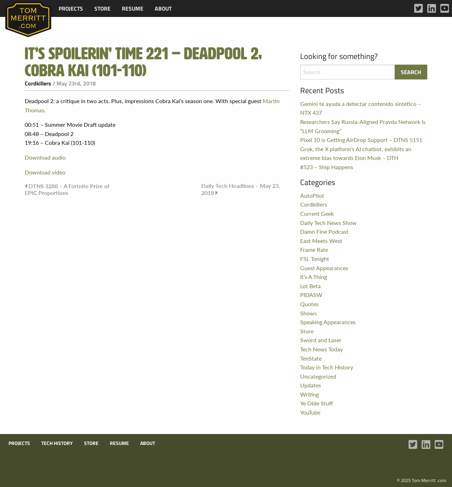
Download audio (45, 157)
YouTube (310, 412)
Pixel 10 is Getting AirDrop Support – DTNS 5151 (361, 140)
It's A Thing (313, 277)
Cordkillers (38, 83)
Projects (71, 8)
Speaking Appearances (328, 322)
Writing (309, 394)
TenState (311, 358)
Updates (310, 385)
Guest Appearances (324, 268)
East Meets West (321, 241)
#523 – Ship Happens (326, 167)
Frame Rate (314, 249)
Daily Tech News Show (328, 223)
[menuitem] (71, 8)
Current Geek (317, 213)
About (163, 8)
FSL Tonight (314, 259)
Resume (132, 8)
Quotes (309, 304)
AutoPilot (312, 195)
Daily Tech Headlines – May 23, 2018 (240, 189)
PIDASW (311, 295)
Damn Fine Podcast (324, 231)
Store (102, 8)
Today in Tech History (326, 367)
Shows (308, 313)
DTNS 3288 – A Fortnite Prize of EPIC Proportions (67, 189)
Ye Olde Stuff (316, 403)
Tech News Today (321, 349)
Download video (45, 172)
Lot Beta (310, 286)
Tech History (57, 443)
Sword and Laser (320, 340)
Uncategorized (318, 376)
